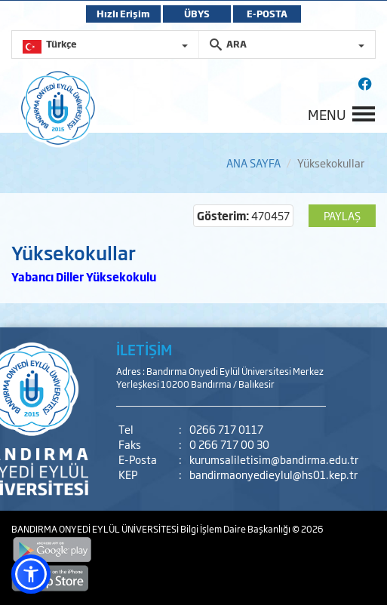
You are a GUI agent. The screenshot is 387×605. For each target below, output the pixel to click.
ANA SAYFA (253, 162)
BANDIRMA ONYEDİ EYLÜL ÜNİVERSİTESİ (95, 529)
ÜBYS (197, 13)
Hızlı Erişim (123, 13)
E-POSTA (267, 13)
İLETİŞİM (144, 349)
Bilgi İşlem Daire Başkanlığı (236, 529)
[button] (31, 574)
